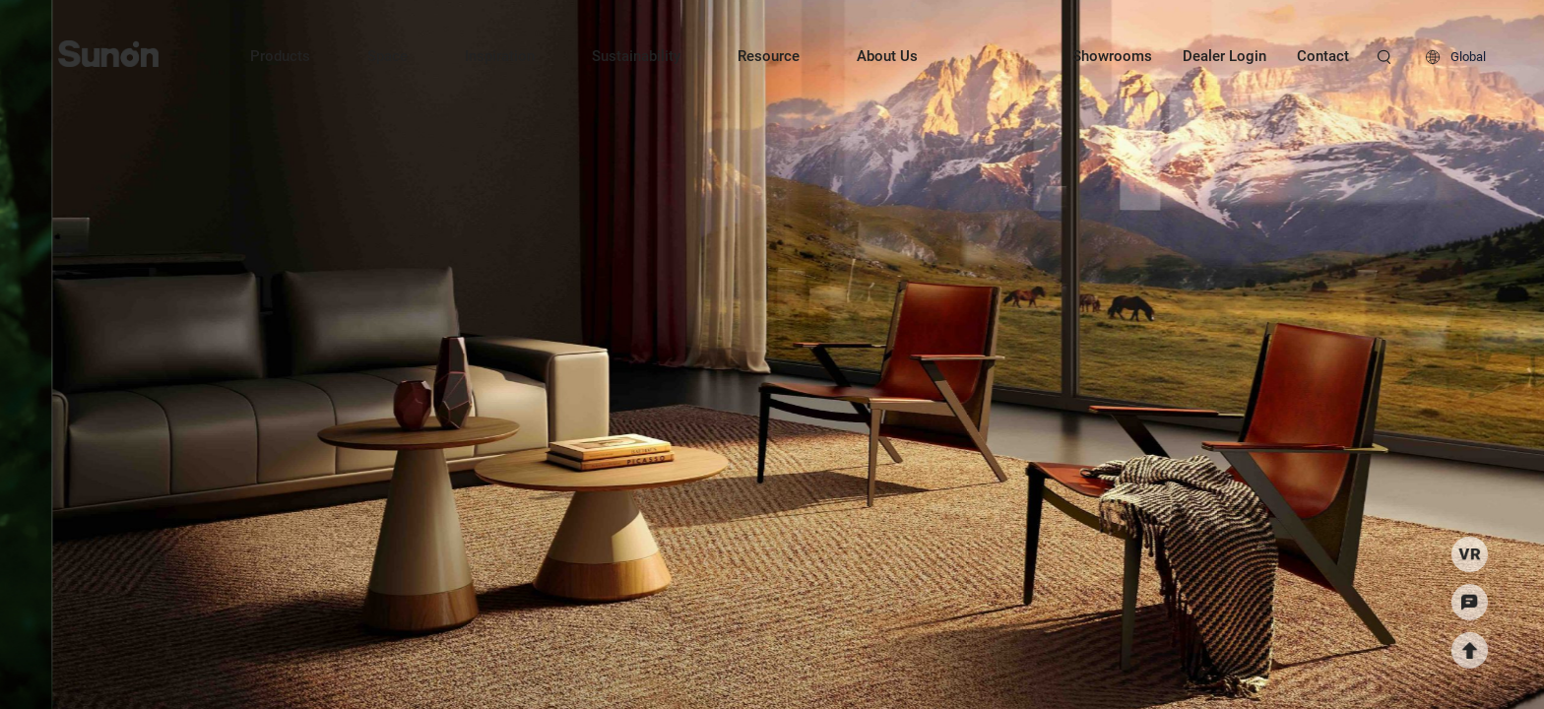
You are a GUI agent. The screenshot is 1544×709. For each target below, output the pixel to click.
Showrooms (1112, 56)
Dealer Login (1224, 56)
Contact (1323, 56)
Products (280, 56)
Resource (769, 56)
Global (1468, 56)
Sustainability (636, 56)
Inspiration (500, 56)
